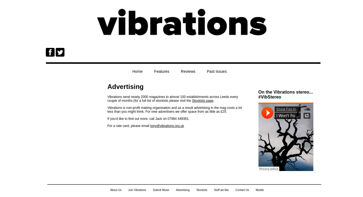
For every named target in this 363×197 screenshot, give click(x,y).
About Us (116, 190)
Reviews (188, 71)
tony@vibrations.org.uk (167, 126)
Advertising (182, 190)
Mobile (260, 190)
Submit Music (161, 190)
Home (138, 71)
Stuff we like (221, 190)
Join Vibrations (137, 190)
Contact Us (242, 190)
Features (161, 71)
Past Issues (217, 71)
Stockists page (202, 101)
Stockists (201, 190)
